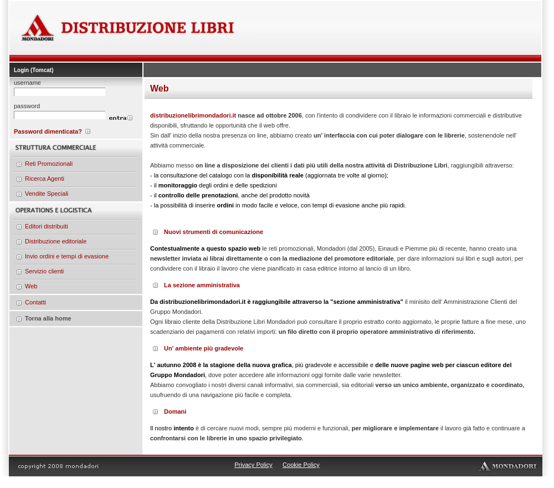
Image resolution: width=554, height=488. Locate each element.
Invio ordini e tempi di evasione (67, 256)
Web (31, 286)
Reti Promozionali (49, 163)
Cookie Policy (301, 464)
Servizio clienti (44, 271)
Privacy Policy (253, 464)
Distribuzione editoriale (55, 241)
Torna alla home (48, 318)
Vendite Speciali (46, 193)
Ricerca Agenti (44, 178)
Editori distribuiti (46, 226)
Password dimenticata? (48, 131)
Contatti (35, 302)
